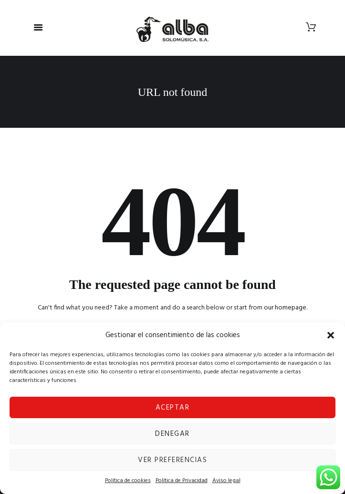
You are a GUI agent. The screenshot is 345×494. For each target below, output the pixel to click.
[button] (330, 335)
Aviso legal (226, 480)
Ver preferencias (172, 460)
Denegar (172, 434)
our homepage (285, 307)
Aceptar (173, 407)
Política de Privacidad (182, 480)
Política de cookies (128, 480)
